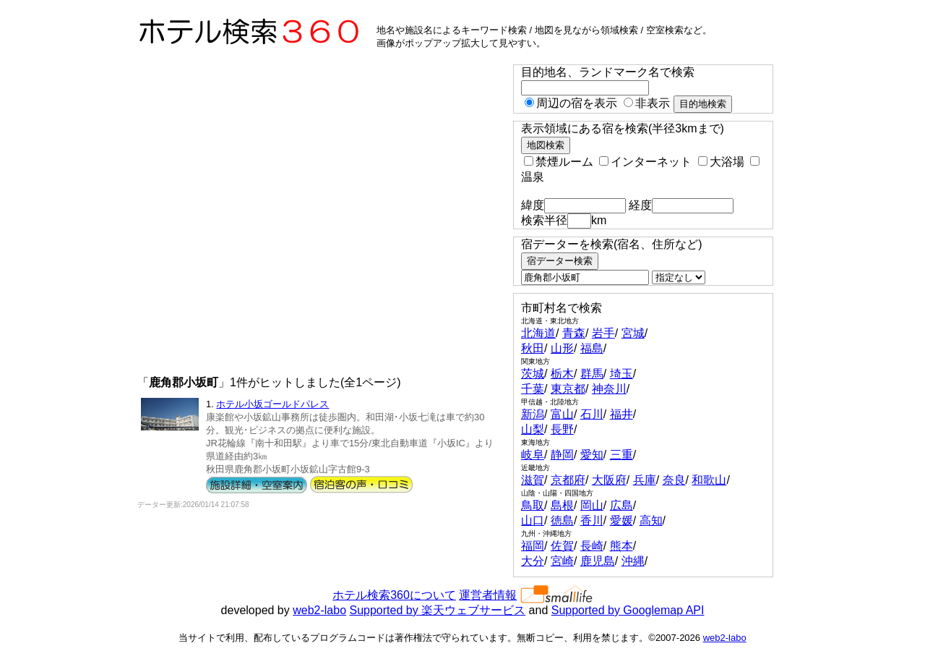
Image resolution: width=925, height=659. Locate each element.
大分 (532, 561)
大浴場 (721, 162)
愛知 (591, 454)
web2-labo (319, 610)
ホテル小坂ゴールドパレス (272, 404)
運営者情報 (488, 595)
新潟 (532, 414)
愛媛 (621, 520)
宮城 (633, 333)
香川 (591, 520)
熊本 (621, 546)
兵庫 (644, 480)
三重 (621, 454)
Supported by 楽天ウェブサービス (438, 610)
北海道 (538, 333)
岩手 (603, 333)
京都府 (568, 480)
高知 (651, 520)
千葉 (532, 389)
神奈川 (609, 389)
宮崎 (562, 561)
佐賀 (562, 546)
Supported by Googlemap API (628, 610)
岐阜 (532, 454)
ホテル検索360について (394, 595)
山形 (562, 348)
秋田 (532, 348)
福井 (621, 414)
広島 (621, 505)
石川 (591, 414)
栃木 (562, 373)
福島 (591, 348)
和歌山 (709, 480)
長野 (562, 429)
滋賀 (532, 480)
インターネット (645, 162)
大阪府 (609, 480)
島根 (562, 505)
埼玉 (621, 373)
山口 (532, 520)
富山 (562, 414)
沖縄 (633, 561)
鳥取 (532, 505)
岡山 (591, 505)
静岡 (562, 454)
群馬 (591, 373)
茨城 (532, 373)
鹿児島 (597, 561)
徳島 (562, 520)
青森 (573, 333)
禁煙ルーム (558, 162)
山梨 (532, 429)
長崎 (591, 546)
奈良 (674, 480)
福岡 (532, 546)
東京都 (568, 389)
